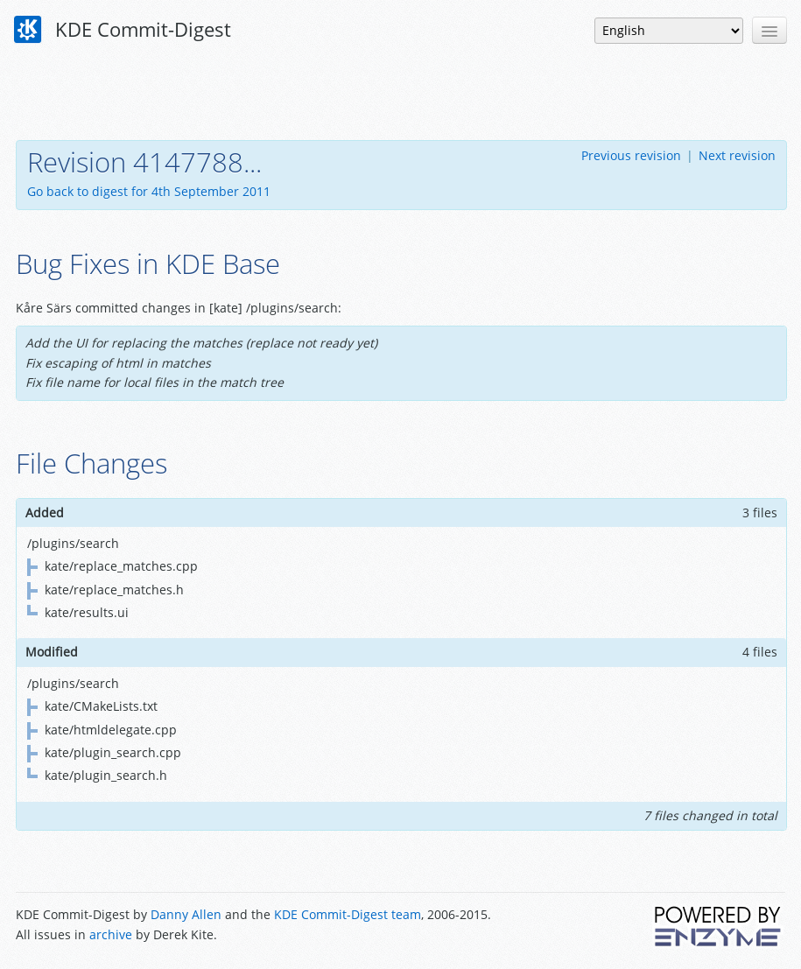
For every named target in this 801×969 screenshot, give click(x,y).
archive (110, 934)
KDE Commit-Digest (122, 30)
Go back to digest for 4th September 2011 (149, 191)
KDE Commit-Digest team (347, 914)
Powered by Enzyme (718, 926)
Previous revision (631, 155)
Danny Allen (186, 914)
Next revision (737, 155)
